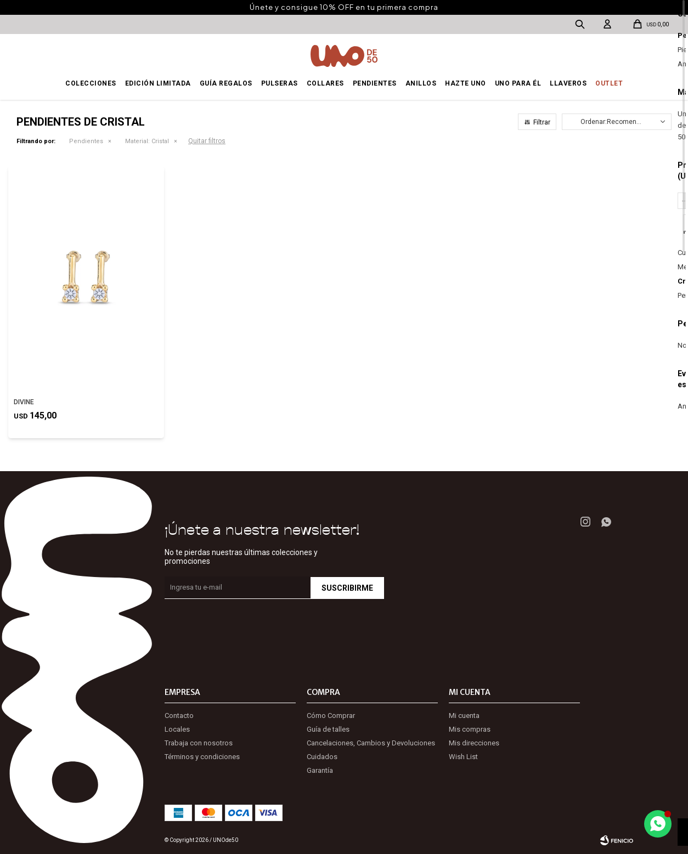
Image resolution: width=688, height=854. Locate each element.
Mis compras (469, 729)
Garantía (320, 770)
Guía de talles (328, 729)
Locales (177, 729)
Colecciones (90, 83)
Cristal (147, 141)
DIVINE (24, 402)
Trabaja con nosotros (199, 743)
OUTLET (609, 83)
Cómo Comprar (331, 715)
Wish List (463, 757)
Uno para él (518, 83)
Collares (325, 83)
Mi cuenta (464, 715)
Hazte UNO (465, 83)
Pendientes (375, 83)
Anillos (421, 83)
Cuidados (322, 757)
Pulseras (279, 83)
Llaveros (568, 83)
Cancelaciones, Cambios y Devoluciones (371, 743)
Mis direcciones (474, 743)
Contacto (179, 715)
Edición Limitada (158, 83)
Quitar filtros (206, 141)
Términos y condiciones (202, 757)
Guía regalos (226, 83)
